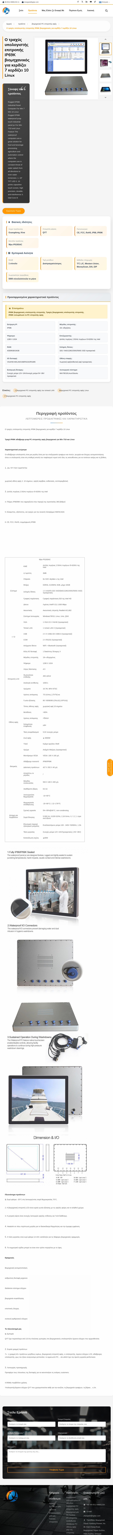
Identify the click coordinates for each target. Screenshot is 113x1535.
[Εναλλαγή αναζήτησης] (106, 10)
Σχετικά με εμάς (55, 1508)
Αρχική (9, 24)
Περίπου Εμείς (75, 10)
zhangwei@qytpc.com (31, 2)
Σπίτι (21, 10)
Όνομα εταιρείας (64, 1419)
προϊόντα (21, 24)
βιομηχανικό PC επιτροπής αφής (44, 24)
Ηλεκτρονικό (63, 1433)
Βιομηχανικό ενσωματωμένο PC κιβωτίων (73, 1502)
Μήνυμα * (11, 1447)
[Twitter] (82, 2)
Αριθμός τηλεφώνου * (15, 1433)
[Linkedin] (86, 2)
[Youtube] (91, 2)
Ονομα (10, 1419)
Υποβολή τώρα (56, 1472)
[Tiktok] (95, 2)
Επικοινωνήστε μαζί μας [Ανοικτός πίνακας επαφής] (110, 767)
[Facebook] (78, 2)
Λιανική (90, 10)
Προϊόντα (32, 10)
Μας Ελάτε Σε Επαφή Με (53, 10)
